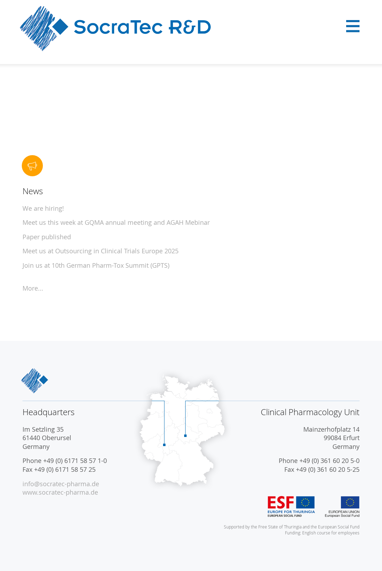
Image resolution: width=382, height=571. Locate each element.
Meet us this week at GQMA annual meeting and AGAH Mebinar (116, 222)
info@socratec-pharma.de (60, 484)
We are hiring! (43, 208)
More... (32, 288)
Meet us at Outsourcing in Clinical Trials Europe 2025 (100, 251)
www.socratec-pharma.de (60, 492)
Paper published (46, 237)
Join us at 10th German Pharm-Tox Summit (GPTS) (95, 265)
